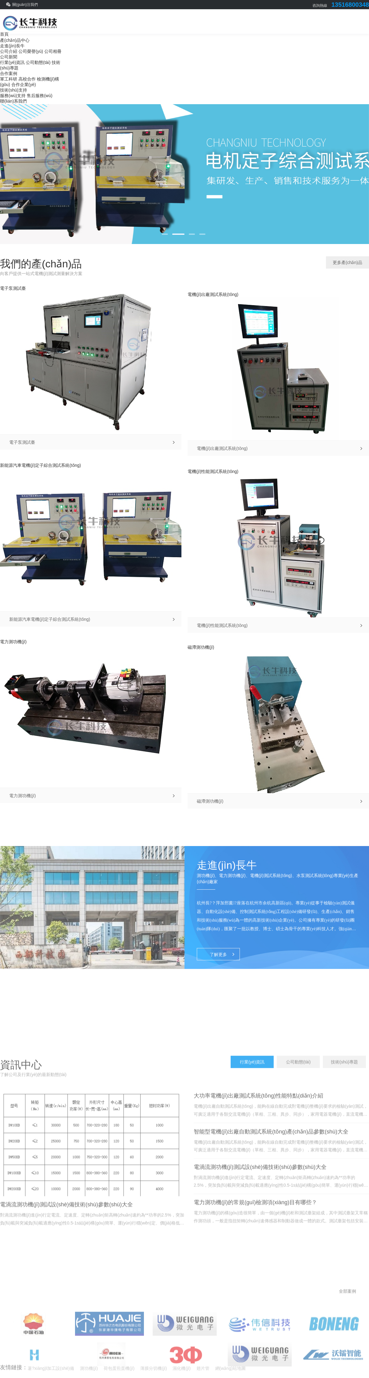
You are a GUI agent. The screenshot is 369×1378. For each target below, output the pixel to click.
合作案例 (8, 73)
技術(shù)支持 (13, 90)
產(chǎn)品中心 (15, 40)
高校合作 (27, 79)
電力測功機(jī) (13, 641)
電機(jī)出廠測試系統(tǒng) (213, 294)
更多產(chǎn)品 (347, 262)
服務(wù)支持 (13, 95)
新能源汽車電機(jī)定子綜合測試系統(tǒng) (40, 465)
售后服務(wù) (39, 95)
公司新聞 (8, 56)
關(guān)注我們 (25, 4)
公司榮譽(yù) (30, 51)
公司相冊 (53, 51)
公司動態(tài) (38, 62)
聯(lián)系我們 (13, 101)
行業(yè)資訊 (12, 62)
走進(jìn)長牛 (12, 45)
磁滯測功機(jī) (201, 647)
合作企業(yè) (23, 84)
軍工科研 (8, 79)
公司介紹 (8, 51)
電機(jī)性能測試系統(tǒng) (213, 471)
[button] (165, 234)
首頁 (4, 34)
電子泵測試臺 (13, 288)
